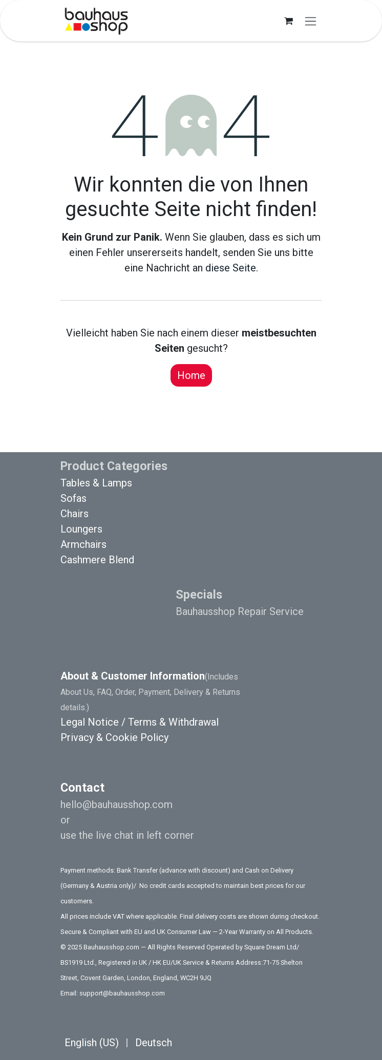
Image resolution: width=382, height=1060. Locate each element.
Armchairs (83, 544)
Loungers (81, 529)
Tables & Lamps (96, 483)
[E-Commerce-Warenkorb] (288, 21)
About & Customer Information (132, 676)
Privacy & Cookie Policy (114, 737)
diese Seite (230, 268)
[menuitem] (92, 1042)
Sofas (73, 498)
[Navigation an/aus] (311, 20)
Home (191, 375)
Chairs (74, 513)
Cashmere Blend (97, 560)
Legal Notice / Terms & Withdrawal (139, 722)
